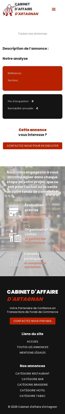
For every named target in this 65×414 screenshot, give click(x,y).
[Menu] (53, 9)
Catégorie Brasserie (32, 385)
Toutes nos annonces (32, 34)
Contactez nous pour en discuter (32, 146)
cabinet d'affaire (32, 295)
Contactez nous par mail (33, 321)
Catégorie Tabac (32, 396)
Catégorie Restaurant (32, 374)
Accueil (32, 342)
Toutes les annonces (32, 347)
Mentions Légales (33, 353)
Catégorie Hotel (32, 390)
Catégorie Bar (33, 379)
